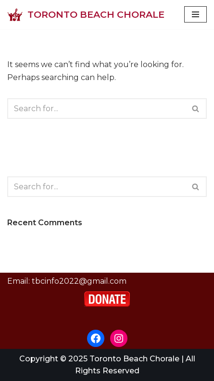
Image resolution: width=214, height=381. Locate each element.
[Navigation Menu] (195, 14)
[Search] (96, 108)
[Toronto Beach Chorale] (85, 15)
